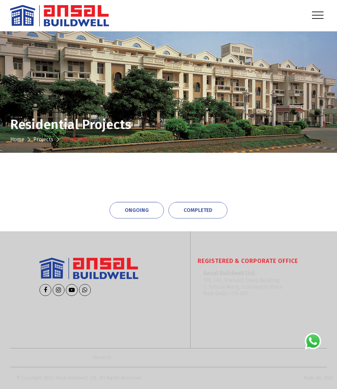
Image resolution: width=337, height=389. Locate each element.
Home (17, 140)
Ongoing (137, 209)
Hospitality (202, 176)
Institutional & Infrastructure (271, 176)
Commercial (98, 176)
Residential (47, 176)
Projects (43, 140)
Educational (151, 176)
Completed (198, 209)
